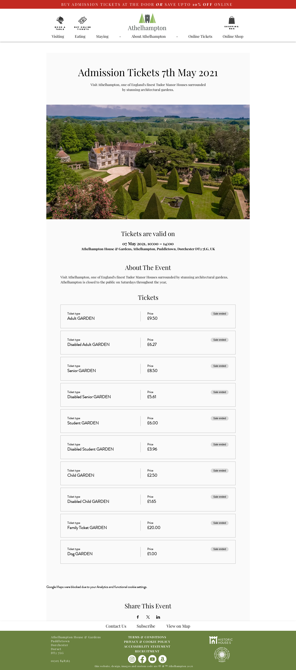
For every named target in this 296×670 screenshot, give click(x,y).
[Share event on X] (148, 617)
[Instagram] (132, 659)
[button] (231, 20)
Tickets (83, 29)
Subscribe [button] (146, 626)
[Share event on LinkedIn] (158, 617)
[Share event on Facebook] (138, 617)
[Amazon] (162, 659)
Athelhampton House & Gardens (76, 637)
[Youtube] (152, 659)
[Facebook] (142, 659)
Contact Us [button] (116, 626)
